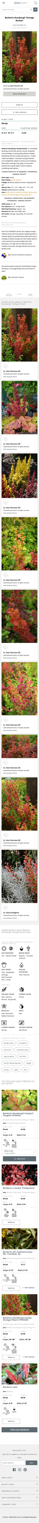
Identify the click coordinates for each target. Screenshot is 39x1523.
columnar (18, 192)
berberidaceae (16, 180)
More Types (30, 295)
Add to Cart (19, 1159)
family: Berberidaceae (12, 1063)
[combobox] (19, 1152)
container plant (27, 192)
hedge (16, 195)
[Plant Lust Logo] (20, 3)
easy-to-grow (9, 1056)
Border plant (9, 1043)
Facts (19, 294)
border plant (10, 192)
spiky (26, 195)
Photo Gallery (8, 295)
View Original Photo (10, 377)
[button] (31, 10)
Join (31, 1463)
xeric (30, 195)
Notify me (19, 105)
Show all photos (19, 94)
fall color (10, 195)
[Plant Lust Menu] (3, 3)
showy (21, 195)
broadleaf (23, 1043)
